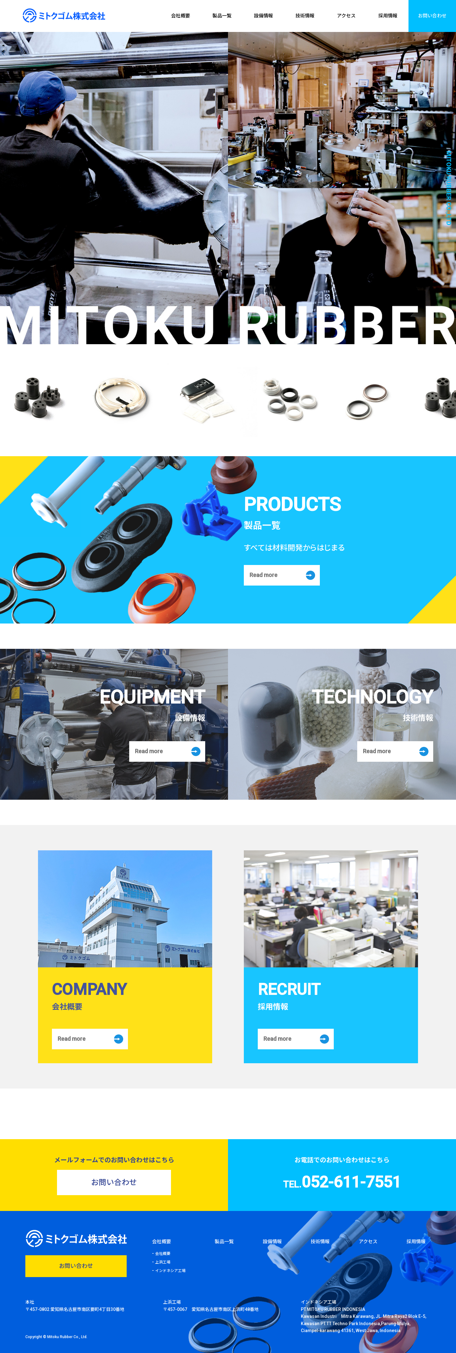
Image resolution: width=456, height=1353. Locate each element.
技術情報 (304, 16)
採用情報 (387, 16)
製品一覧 (221, 16)
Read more (263, 575)
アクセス (346, 16)
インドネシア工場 (170, 1271)
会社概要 (180, 16)
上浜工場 (162, 1262)
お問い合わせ (432, 16)
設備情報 (263, 16)
